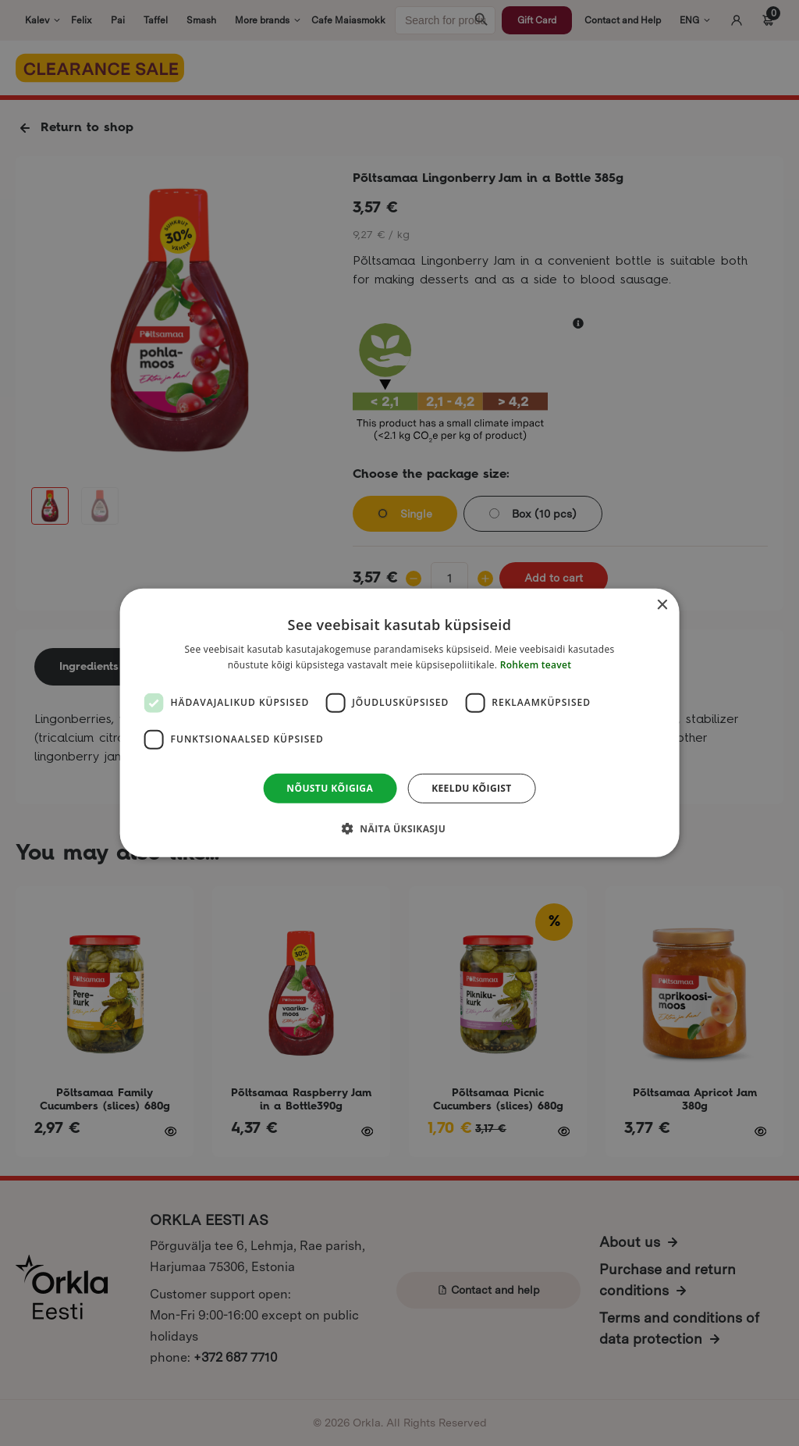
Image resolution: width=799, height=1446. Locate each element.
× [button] (661, 605)
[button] (399, 828)
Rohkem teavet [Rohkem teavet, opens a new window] (536, 664)
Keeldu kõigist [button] (471, 788)
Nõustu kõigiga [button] (329, 788)
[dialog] (400, 723)
